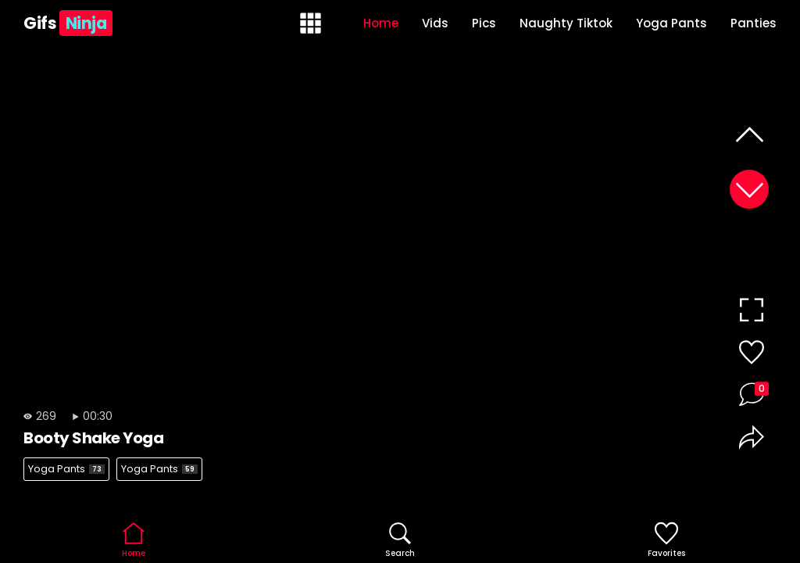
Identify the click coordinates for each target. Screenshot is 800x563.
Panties (753, 23)
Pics (484, 23)
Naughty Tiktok (566, 23)
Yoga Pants (671, 23)
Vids (435, 23)
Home (380, 23)
